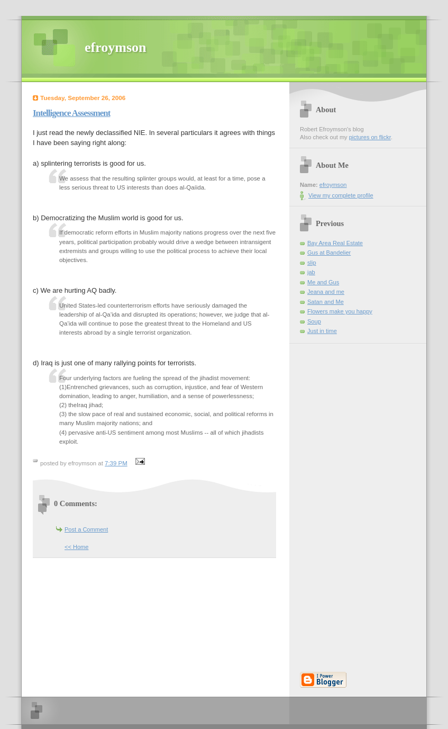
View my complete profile (340, 195)
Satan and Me (325, 302)
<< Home (76, 547)
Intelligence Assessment (71, 113)
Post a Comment (86, 529)
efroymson (116, 47)
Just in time (322, 331)
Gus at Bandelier (329, 252)
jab (311, 272)
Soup (314, 321)
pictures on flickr (370, 137)
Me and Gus (323, 282)
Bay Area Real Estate (335, 243)
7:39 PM (116, 463)
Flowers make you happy (339, 311)
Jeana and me (325, 292)
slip (311, 262)
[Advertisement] (331, 502)
